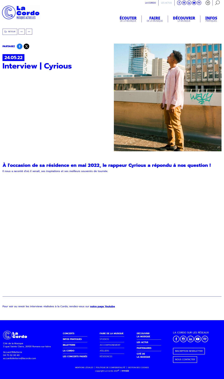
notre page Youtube (102, 306)
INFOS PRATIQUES (72, 339)
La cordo (150, 2)
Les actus (166, 2)
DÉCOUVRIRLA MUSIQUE (143, 335)
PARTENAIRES (144, 348)
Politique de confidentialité (110, 367)
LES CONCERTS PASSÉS (75, 356)
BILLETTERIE (69, 345)
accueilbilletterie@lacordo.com (19, 358)
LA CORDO (68, 350)
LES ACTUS (142, 342)
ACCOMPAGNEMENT (110, 345)
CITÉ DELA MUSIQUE (143, 355)
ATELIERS (104, 350)
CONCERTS (68, 333)
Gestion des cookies (138, 367)
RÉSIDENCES (106, 356)
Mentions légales (84, 367)
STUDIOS (104, 339)
